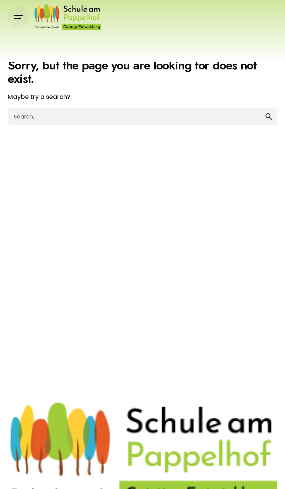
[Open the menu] (18, 17)
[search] (268, 116)
